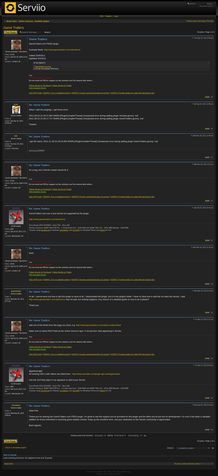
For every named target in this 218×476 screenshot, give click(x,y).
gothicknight (16, 291)
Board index (12, 21)
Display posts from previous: (89, 435)
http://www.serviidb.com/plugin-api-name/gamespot (96, 374)
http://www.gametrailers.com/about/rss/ (62, 49)
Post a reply (10, 32)
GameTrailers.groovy (43, 67)
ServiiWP (76, 230)
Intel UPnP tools (35, 93)
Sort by (116, 435)
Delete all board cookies (191, 464)
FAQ (101, 16)
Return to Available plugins (15, 448)
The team (177, 464)
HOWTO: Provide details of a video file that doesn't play (133, 93)
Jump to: (170, 448)
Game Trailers (13, 27)
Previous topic (192, 21)
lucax (16, 104)
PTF (119, 474)
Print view (210, 21)
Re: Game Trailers (39, 104)
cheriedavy (16, 405)
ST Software (110, 474)
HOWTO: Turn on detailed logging (56, 93)
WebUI (102, 230)
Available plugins (42, 21)
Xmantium (16, 208)
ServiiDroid (45, 230)
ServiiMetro (64, 230)
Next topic (201, 21)
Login (116, 16)
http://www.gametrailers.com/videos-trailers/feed (98, 325)
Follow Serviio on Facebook (40, 85)
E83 (16, 136)
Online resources (25, 21)
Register (109, 16)
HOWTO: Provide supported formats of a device (90, 93)
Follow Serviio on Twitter (62, 85)
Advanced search (206, 6)
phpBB (98, 472)
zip (16, 38)
